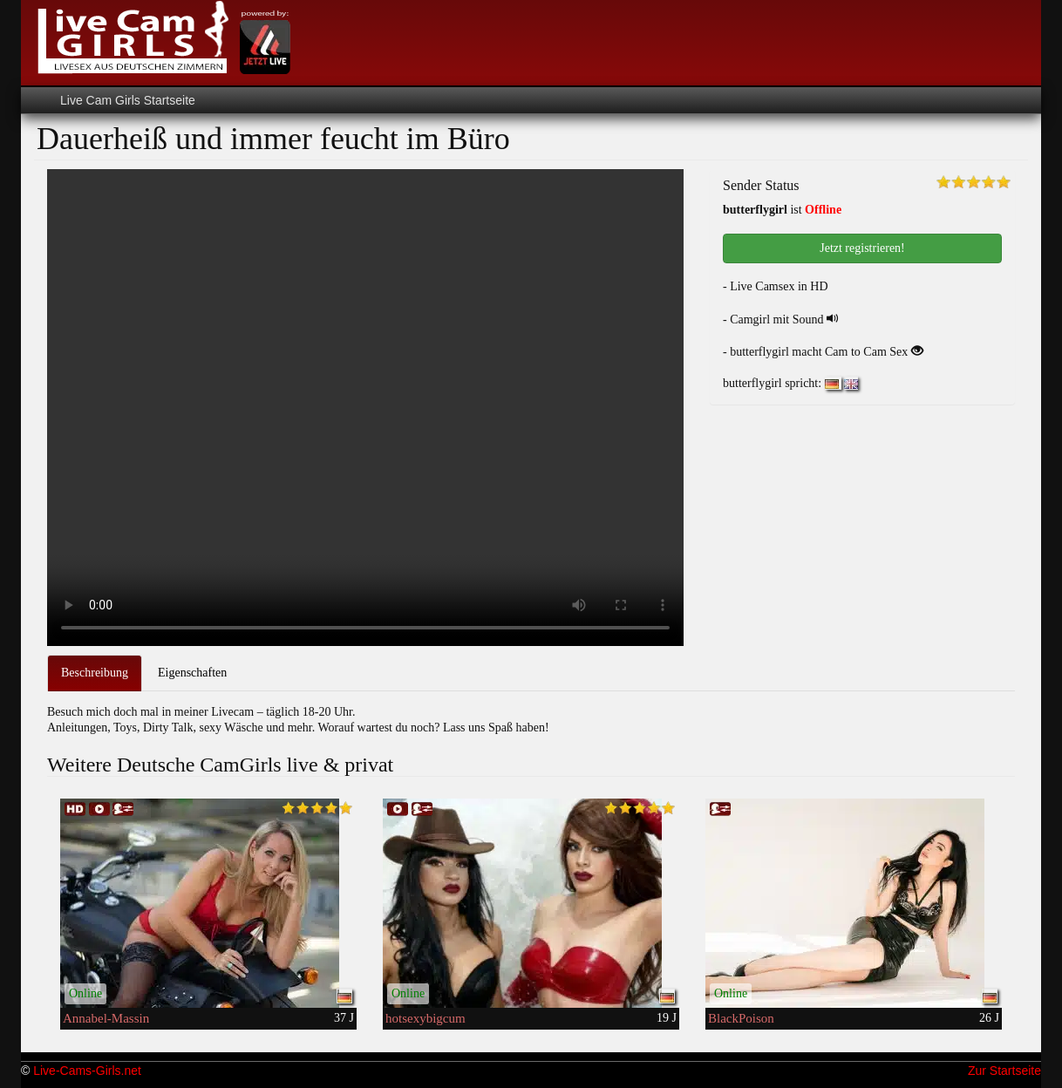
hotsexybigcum (425, 1018)
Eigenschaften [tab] (192, 672)
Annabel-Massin (106, 1018)
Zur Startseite (1004, 1071)
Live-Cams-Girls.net (87, 1071)
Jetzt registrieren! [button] (862, 248)
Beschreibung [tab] (94, 672)
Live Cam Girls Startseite (127, 100)
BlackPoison (741, 1018)
